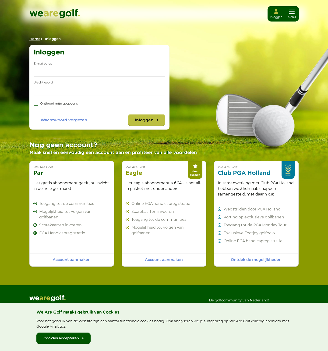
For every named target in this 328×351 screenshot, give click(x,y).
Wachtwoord (43, 82)
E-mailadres (43, 63)
